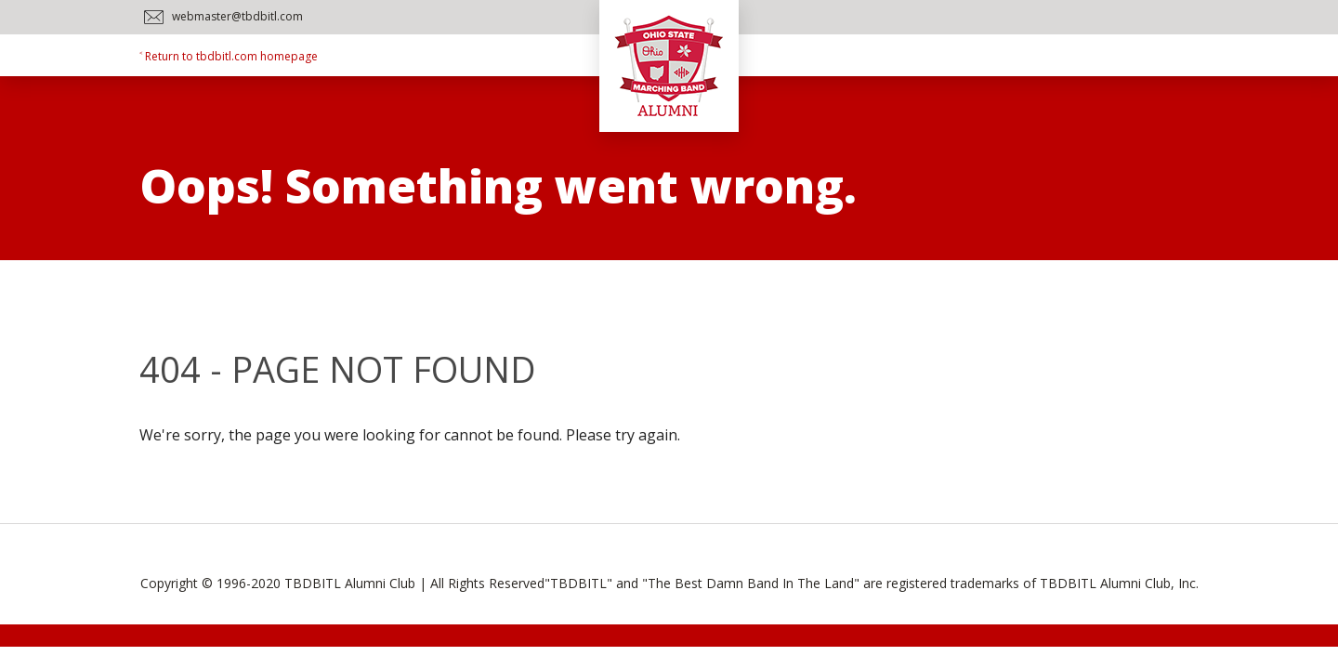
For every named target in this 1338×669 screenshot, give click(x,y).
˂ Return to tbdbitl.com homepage (228, 56)
